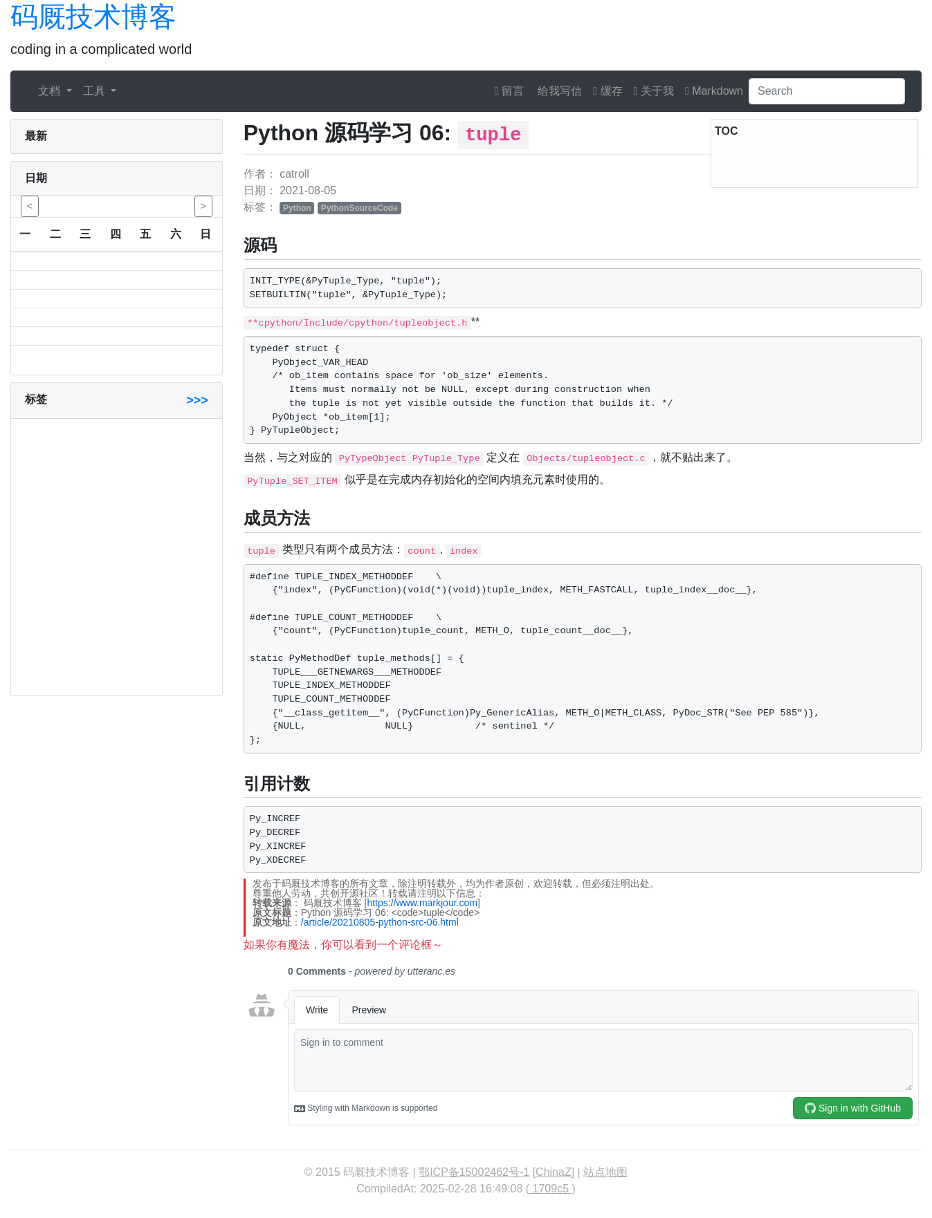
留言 (509, 91)
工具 (95, 91)
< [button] (30, 206)
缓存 (607, 91)
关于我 (654, 91)
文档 (50, 91)
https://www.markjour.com (422, 902)
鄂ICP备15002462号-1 (474, 1172)
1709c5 (550, 1188)
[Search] (827, 91)
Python (297, 208)
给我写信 (558, 91)
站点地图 (605, 1172)
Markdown (714, 91)
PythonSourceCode (359, 208)
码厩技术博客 (93, 16)
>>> (197, 400)
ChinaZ (554, 1172)
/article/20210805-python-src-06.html (380, 922)
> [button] (203, 206)
